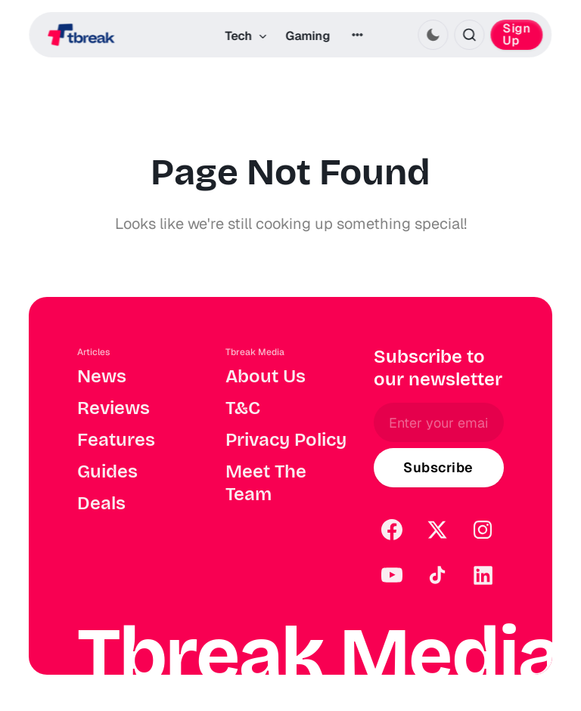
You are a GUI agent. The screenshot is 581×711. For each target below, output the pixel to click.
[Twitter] (437, 530)
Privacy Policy (285, 439)
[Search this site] (470, 35)
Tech (246, 36)
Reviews (113, 408)
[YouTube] (392, 575)
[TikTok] (437, 575)
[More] (357, 34)
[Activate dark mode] (433, 35)
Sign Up (517, 34)
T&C (242, 408)
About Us (265, 376)
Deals (101, 503)
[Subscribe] (439, 467)
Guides (107, 471)
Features (116, 439)
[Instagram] (482, 530)
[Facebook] (392, 530)
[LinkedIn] (482, 575)
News (101, 376)
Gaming (307, 36)
